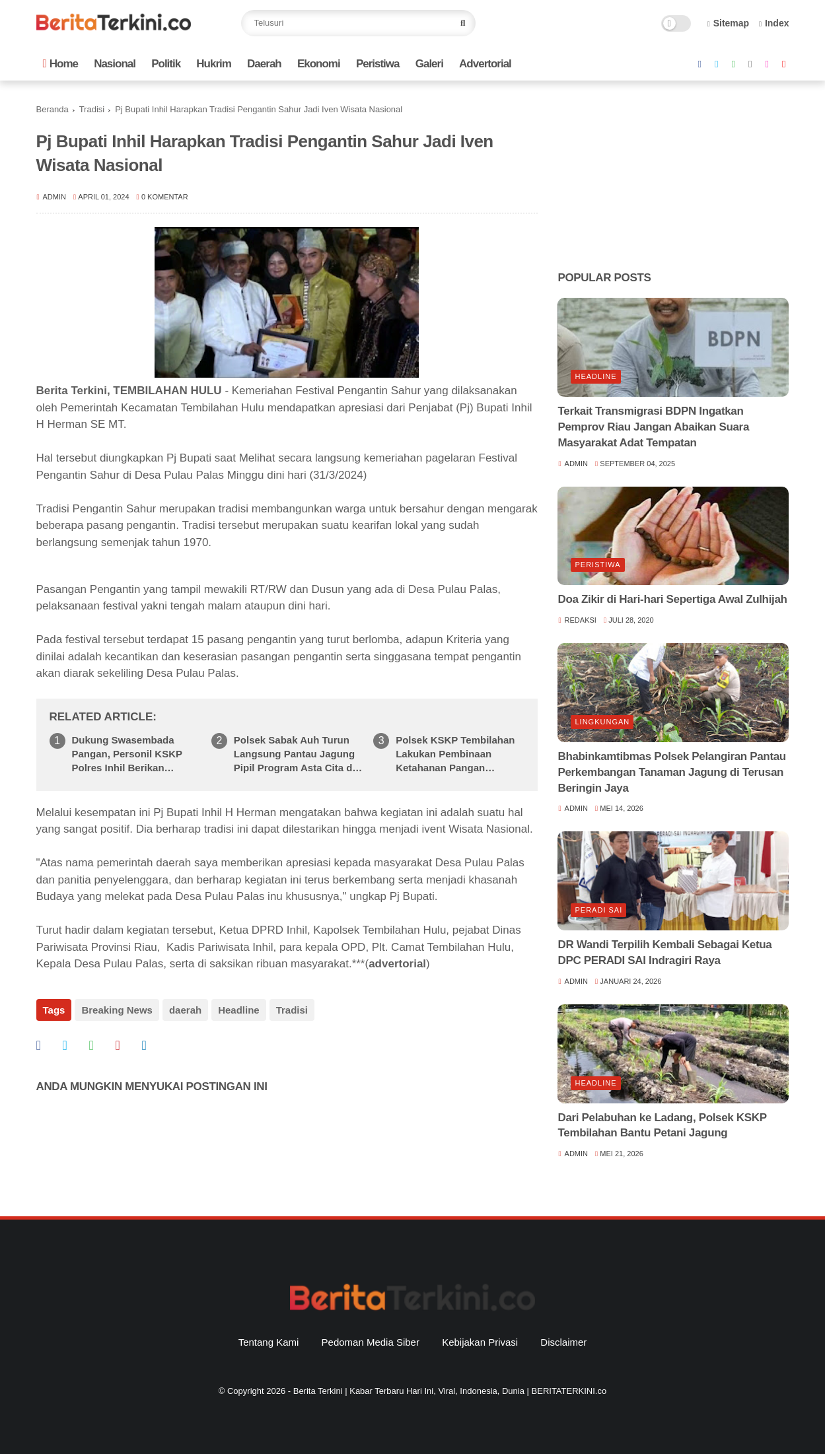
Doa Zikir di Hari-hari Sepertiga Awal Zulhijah (672, 599)
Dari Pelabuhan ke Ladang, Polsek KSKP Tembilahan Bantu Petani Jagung (661, 1125)
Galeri (429, 63)
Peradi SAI (598, 910)
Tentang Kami (268, 1342)
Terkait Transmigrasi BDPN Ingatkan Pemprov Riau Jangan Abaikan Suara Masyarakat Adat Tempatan (653, 427)
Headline (239, 1010)
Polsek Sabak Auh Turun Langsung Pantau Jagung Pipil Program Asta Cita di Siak (294, 754)
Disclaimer (563, 1342)
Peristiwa (378, 63)
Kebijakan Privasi (480, 1342)
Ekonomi (318, 63)
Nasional (114, 63)
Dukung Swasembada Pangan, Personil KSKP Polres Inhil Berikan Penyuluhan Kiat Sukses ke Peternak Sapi (136, 754)
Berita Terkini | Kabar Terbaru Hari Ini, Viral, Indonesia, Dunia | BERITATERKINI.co (449, 1391)
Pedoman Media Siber (370, 1342)
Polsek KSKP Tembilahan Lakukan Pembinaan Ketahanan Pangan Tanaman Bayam (455, 754)
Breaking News (117, 1010)
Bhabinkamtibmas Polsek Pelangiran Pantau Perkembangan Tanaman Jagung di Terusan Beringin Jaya (671, 772)
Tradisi (92, 109)
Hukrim (213, 63)
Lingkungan (602, 722)
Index (774, 23)
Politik (165, 63)
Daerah (264, 63)
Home (60, 63)
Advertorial (485, 63)
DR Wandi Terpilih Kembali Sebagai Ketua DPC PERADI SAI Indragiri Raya (664, 952)
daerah (185, 1010)
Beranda (52, 109)
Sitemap (728, 23)
